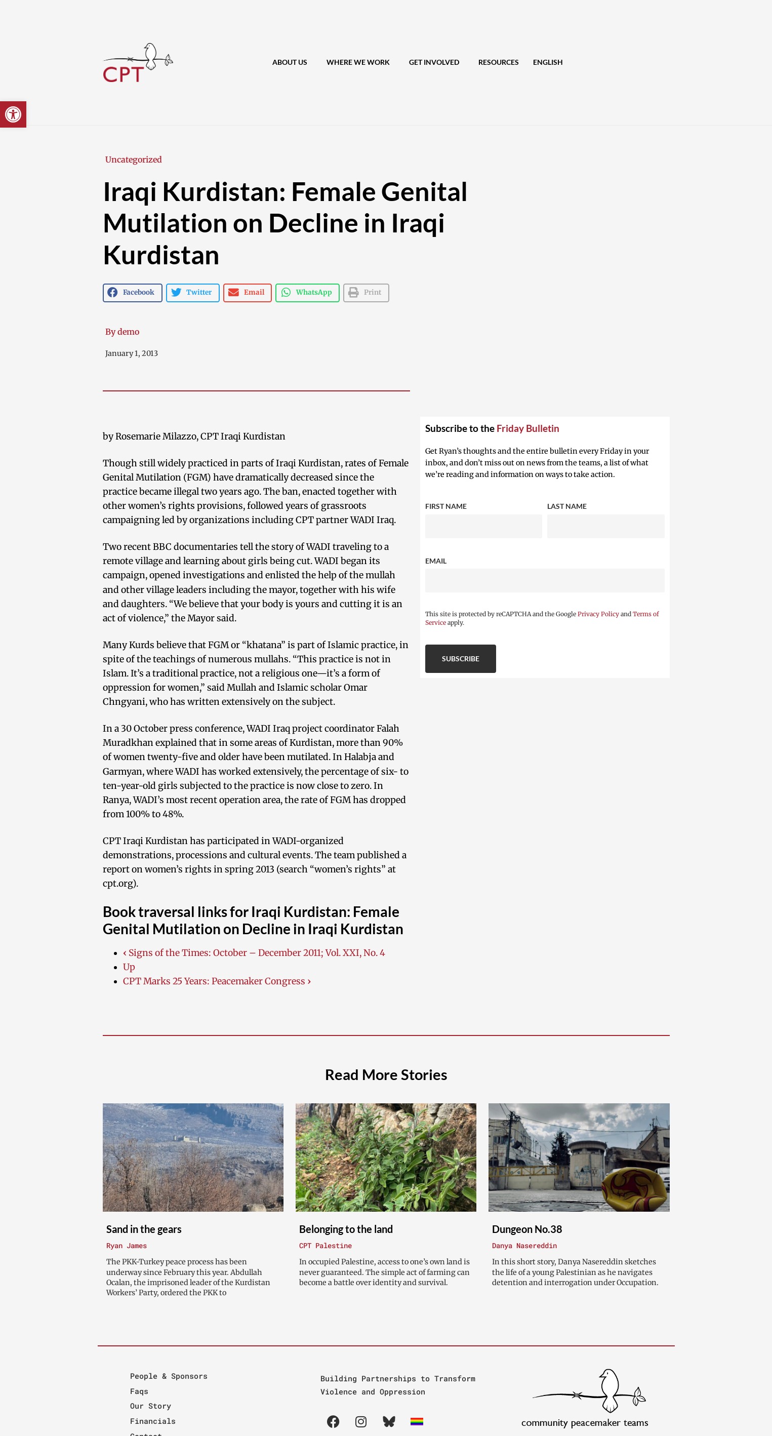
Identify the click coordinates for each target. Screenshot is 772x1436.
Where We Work (361, 62)
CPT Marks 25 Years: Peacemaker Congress (217, 981)
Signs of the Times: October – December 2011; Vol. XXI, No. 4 (254, 953)
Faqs (139, 1391)
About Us (292, 62)
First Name (446, 506)
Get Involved (436, 62)
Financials (153, 1421)
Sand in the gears (144, 1229)
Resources (498, 62)
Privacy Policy (598, 614)
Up (129, 967)
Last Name (567, 506)
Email (435, 560)
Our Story (150, 1406)
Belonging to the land (346, 1229)
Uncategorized (133, 159)
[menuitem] (548, 62)
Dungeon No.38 (527, 1229)
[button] (13, 114)
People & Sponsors (169, 1376)
